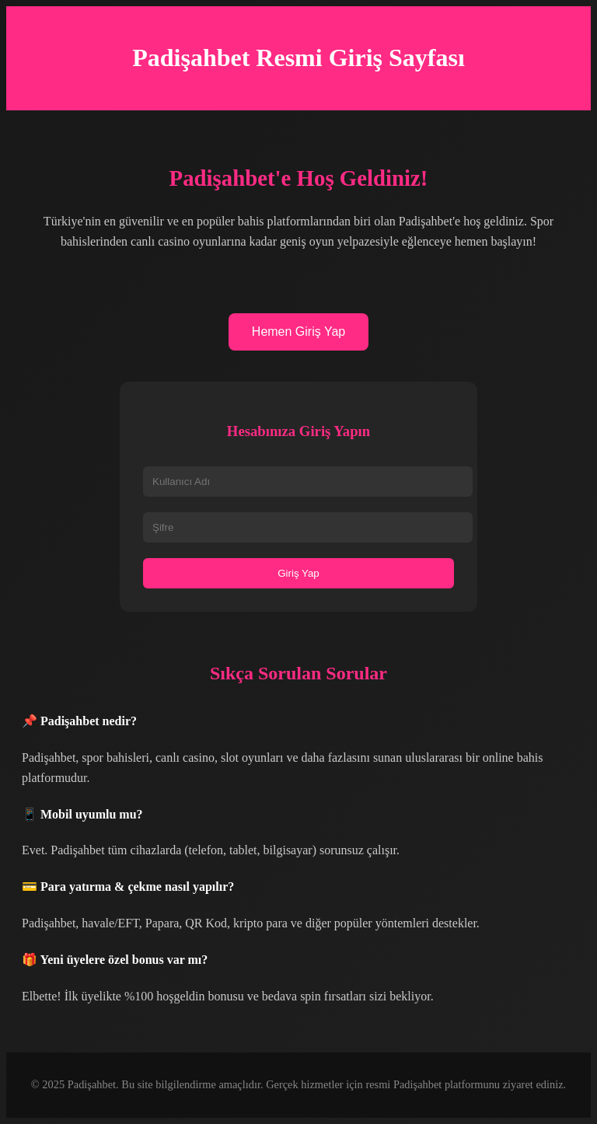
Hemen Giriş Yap (298, 331)
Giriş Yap (298, 573)
